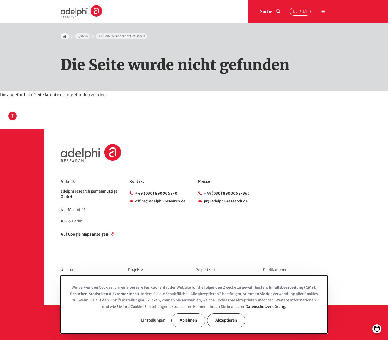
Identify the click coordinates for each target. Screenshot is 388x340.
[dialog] (194, 304)
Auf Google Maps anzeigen (84, 234)
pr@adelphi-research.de (226, 201)
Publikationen (275, 269)
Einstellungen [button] (153, 320)
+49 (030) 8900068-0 (156, 193)
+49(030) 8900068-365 (227, 193)
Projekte (135, 269)
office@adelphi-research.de (160, 201)
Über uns (68, 269)
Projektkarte (207, 269)
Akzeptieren (226, 320)
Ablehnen (188, 320)
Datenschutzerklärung (265, 306)
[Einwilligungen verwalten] (376, 328)
